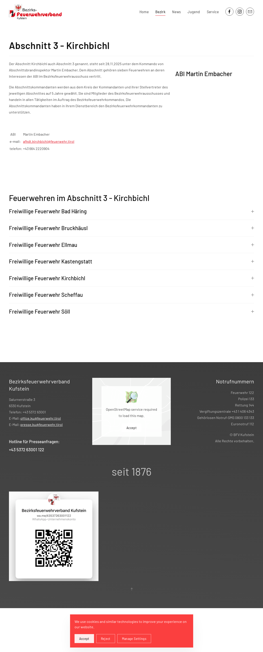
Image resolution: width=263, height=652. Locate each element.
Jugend (194, 11)
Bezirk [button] (160, 11)
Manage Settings (134, 638)
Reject (105, 638)
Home (144, 11)
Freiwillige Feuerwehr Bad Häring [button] (131, 211)
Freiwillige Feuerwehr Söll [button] (131, 311)
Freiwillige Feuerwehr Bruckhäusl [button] (131, 228)
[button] (131, 589)
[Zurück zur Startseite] (36, 11)
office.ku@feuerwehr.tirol (40, 418)
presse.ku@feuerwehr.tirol (41, 424)
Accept (131, 427)
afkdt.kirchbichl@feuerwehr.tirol (48, 141)
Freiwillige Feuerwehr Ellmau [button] (131, 245)
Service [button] (213, 11)
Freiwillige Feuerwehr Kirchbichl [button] (131, 278)
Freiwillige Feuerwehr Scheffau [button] (131, 294)
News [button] (176, 11)
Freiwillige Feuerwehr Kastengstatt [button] (131, 261)
